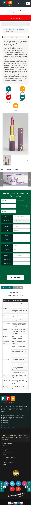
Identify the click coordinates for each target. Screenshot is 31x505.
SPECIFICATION (7, 287)
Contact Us (5, 460)
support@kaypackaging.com (16, 12)
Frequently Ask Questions (8, 462)
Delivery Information (7, 447)
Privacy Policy (5, 450)
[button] (3, 160)
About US (4, 445)
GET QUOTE (15, 278)
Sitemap (4, 454)
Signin (18, 18)
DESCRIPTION (18, 287)
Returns (4, 464)
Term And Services (6, 452)
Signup (12, 18)
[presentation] (11, 269)
